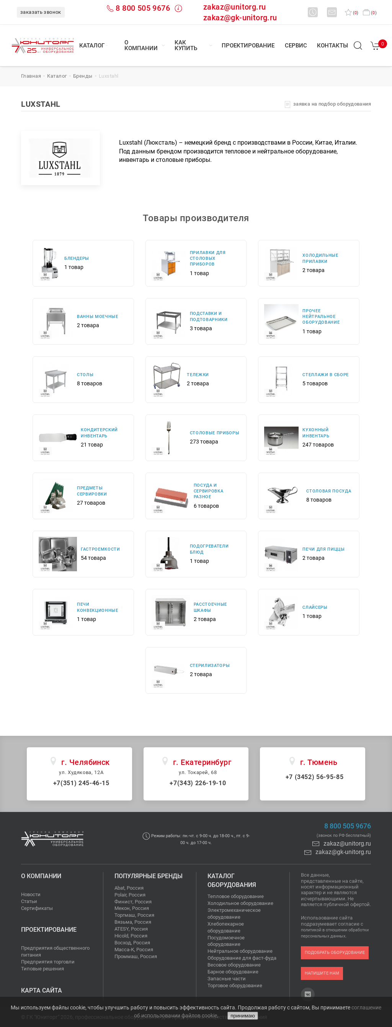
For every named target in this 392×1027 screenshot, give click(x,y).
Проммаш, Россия (135, 956)
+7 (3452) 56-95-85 (315, 777)
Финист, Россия (133, 902)
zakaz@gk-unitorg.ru (240, 17)
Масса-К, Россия (133, 949)
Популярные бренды (148, 876)
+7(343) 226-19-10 (198, 783)
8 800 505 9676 (143, 8)
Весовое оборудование (234, 965)
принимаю (242, 1016)
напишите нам (322, 973)
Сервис (296, 45)
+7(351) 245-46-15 (81, 783)
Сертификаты (37, 908)
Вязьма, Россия (132, 922)
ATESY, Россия (131, 929)
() (352, 12)
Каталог (92, 45)
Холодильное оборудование (240, 903)
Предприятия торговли (48, 962)
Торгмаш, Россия (134, 915)
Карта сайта (41, 990)
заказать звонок (40, 12)
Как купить (186, 45)
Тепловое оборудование (235, 896)
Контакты (332, 45)
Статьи (29, 901)
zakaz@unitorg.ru (234, 6)
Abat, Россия (129, 888)
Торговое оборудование (234, 985)
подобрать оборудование (335, 952)
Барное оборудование (232, 972)
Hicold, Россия (130, 936)
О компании (141, 45)
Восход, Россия (132, 942)
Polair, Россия (129, 895)
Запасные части (226, 978)
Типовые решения (42, 969)
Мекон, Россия (131, 908)
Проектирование (248, 45)
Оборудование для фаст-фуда (241, 958)
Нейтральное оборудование (240, 951)
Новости (31, 894)
